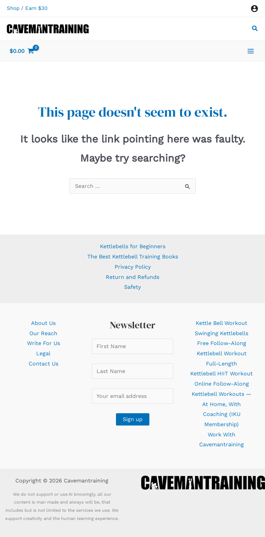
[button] (255, 29)
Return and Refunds (132, 277)
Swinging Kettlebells (221, 333)
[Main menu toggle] (250, 50)
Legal (43, 353)
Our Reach (43, 333)
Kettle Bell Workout (221, 323)
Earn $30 (36, 8)
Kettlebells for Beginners (132, 246)
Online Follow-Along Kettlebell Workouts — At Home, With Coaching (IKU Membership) (221, 404)
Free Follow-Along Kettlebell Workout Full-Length (222, 353)
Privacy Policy (133, 267)
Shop (13, 8)
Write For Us (43, 343)
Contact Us (43, 363)
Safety (132, 287)
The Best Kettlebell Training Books (132, 256)
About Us (43, 323)
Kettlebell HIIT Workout (221, 373)
